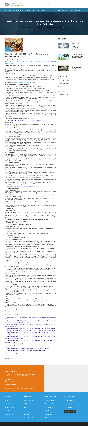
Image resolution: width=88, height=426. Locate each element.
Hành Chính (61, 91)
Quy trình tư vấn (48, 414)
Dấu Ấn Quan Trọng (9, 414)
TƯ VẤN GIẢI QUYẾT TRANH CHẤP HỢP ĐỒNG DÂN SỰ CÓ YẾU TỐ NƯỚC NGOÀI (77, 45)
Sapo (55, 423)
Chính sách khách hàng (50, 400)
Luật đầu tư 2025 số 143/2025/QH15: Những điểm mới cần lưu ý (77, 67)
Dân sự (60, 89)
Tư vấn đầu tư (29, 27)
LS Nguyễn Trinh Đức (68, 400)
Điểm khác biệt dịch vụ (50, 407)
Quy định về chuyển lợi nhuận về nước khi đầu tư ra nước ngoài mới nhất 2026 (77, 56)
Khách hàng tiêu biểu (9, 417)
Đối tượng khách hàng (49, 403)
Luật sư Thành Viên (9, 403)
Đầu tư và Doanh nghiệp (63, 80)
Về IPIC (6, 400)
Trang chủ (23, 27)
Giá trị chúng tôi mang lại (50, 410)
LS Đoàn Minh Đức (68, 407)
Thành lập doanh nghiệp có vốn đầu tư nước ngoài (24, 82)
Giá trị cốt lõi (7, 410)
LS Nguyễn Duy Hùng (68, 403)
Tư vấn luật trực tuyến (63, 94)
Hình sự (60, 86)
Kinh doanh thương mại (63, 83)
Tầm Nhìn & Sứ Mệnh (9, 407)
